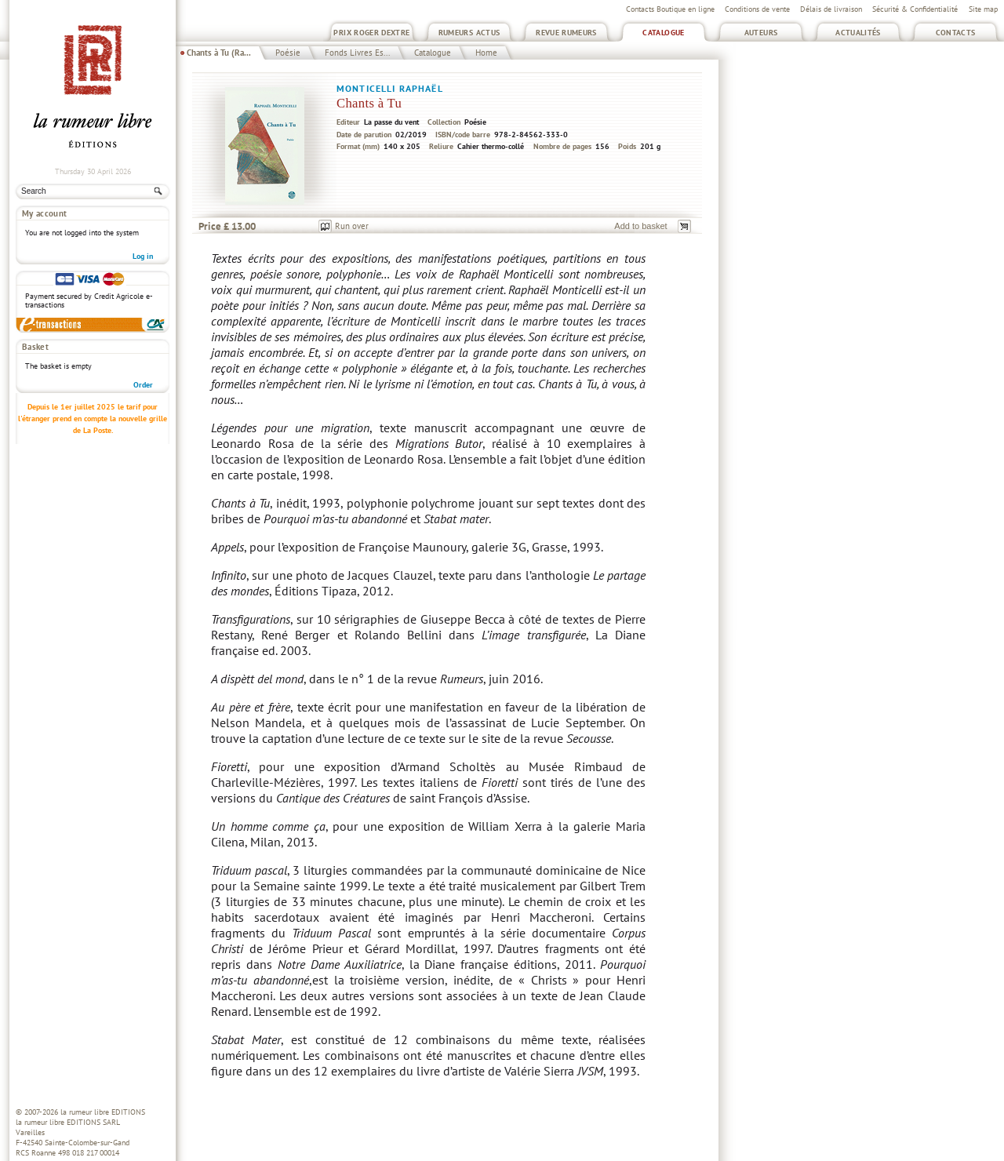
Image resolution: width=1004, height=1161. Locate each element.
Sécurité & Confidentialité (915, 9)
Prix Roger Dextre (371, 32)
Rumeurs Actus (469, 32)
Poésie (287, 52)
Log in (143, 256)
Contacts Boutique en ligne (670, 9)
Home (486, 52)
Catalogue (663, 32)
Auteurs (761, 32)
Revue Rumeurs (566, 32)
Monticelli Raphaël (389, 88)
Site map (983, 9)
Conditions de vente (757, 9)
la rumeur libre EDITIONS (102, 1112)
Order (143, 385)
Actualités (858, 32)
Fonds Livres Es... (357, 52)
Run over (352, 225)
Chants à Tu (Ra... (219, 52)
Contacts (956, 32)
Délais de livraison (831, 9)
